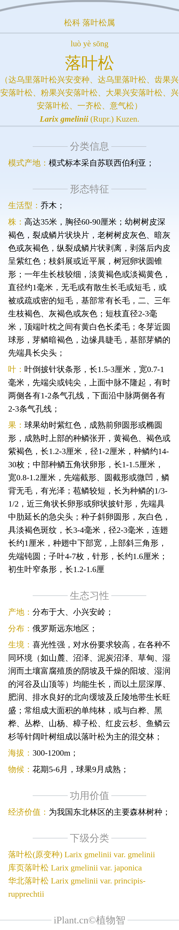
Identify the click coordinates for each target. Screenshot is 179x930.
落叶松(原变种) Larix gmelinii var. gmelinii (81, 854)
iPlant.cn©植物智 (89, 920)
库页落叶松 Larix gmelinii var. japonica (75, 867)
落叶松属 (98, 22)
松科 (72, 22)
